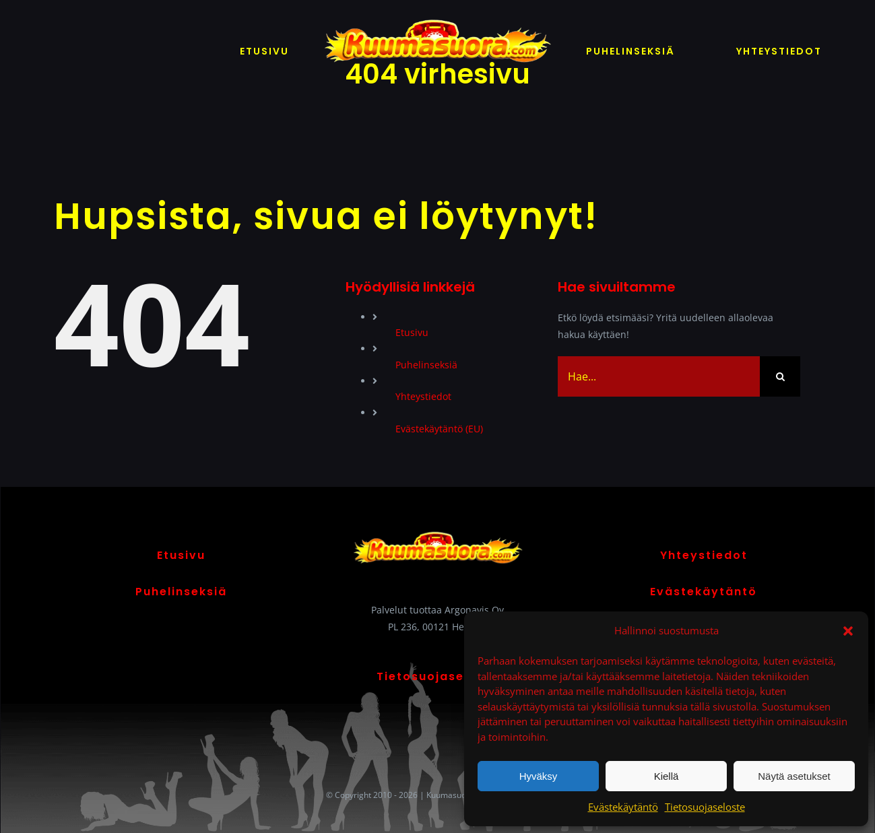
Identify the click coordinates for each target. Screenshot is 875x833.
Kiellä (666, 776)
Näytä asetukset (794, 776)
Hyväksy (538, 776)
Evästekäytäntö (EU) (439, 428)
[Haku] (780, 376)
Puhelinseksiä (426, 364)
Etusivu (411, 332)
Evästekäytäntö (623, 806)
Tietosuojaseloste (705, 806)
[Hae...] (659, 376)
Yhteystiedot (423, 396)
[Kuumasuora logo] (438, 17)
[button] (848, 631)
